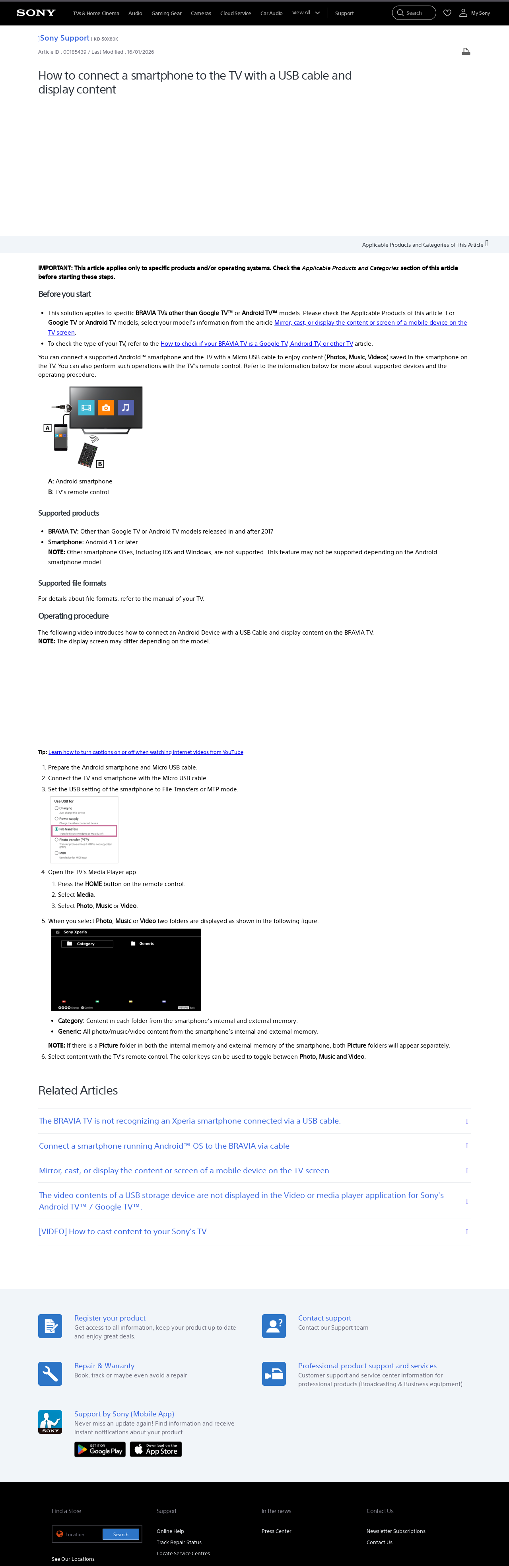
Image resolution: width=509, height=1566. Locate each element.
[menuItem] (344, 13)
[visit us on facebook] (398, 1484)
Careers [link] (332, 1464)
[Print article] (466, 52)
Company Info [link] (154, 1464)
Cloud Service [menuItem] (235, 13)
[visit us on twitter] (415, 1484)
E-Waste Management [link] (205, 1464)
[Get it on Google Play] (102, 1315)
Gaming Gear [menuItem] (166, 13)
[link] (62, 1486)
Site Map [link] (447, 1464)
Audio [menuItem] (135, 13)
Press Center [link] (276, 1398)
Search (120, 1401)
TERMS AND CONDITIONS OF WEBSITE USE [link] (96, 1522)
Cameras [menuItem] (201, 13)
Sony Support (63, 37)
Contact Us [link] (379, 1409)
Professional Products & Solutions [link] (389, 1464)
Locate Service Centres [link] (183, 1420)
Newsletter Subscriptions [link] (396, 1398)
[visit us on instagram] (432, 1484)
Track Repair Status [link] (179, 1409)
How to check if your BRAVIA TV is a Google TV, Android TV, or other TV (257, 210)
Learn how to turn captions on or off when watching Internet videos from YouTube (146, 618)
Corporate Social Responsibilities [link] (277, 1464)
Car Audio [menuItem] (271, 13)
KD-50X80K (106, 39)
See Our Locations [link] (73, 1425)
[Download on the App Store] (156, 1315)
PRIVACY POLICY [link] (161, 1522)
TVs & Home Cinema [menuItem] (96, 13)
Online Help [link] (170, 1398)
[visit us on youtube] (449, 1484)
